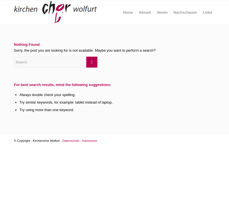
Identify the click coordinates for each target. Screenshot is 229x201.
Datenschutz (70, 140)
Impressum (89, 140)
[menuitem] (128, 12)
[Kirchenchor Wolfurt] (55, 12)
